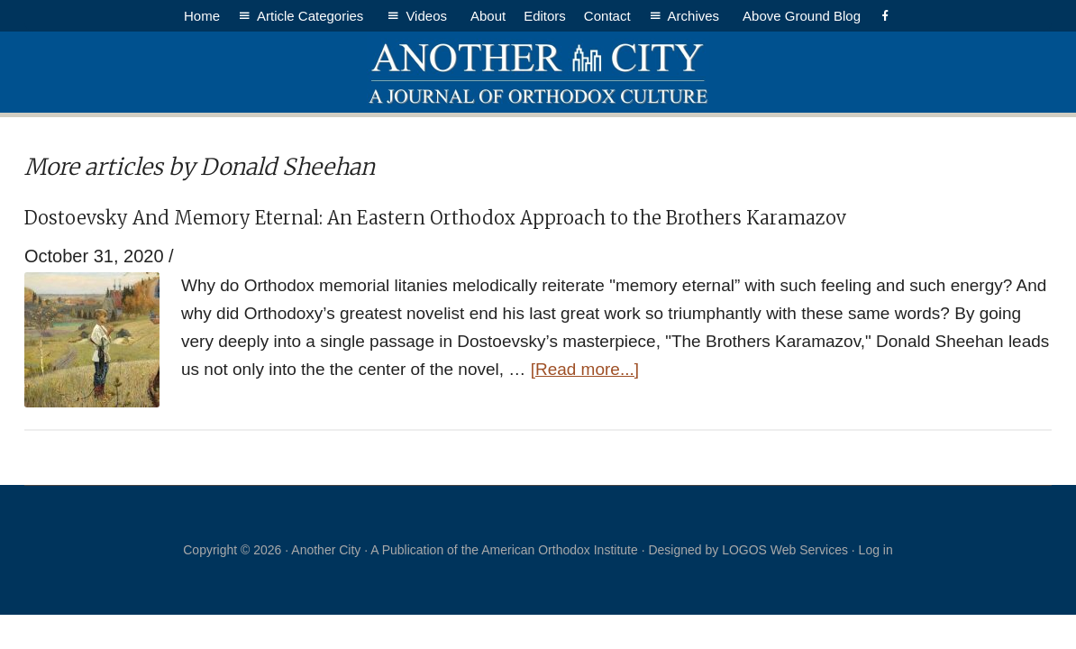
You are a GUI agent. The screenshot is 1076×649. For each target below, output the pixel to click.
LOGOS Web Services (785, 550)
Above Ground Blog (802, 15)
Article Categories (313, 15)
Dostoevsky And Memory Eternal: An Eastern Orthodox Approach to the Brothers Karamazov (435, 217)
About (488, 15)
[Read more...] (585, 369)
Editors (545, 15)
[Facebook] (885, 16)
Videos (429, 15)
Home (202, 15)
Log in (876, 550)
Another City (538, 72)
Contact (607, 15)
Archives (696, 15)
